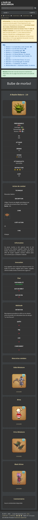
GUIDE (6, 13)
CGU (28, 514)
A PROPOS (12, 516)
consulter (19, 392)
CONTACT (5, 516)
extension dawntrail (20, 517)
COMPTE (32, 13)
